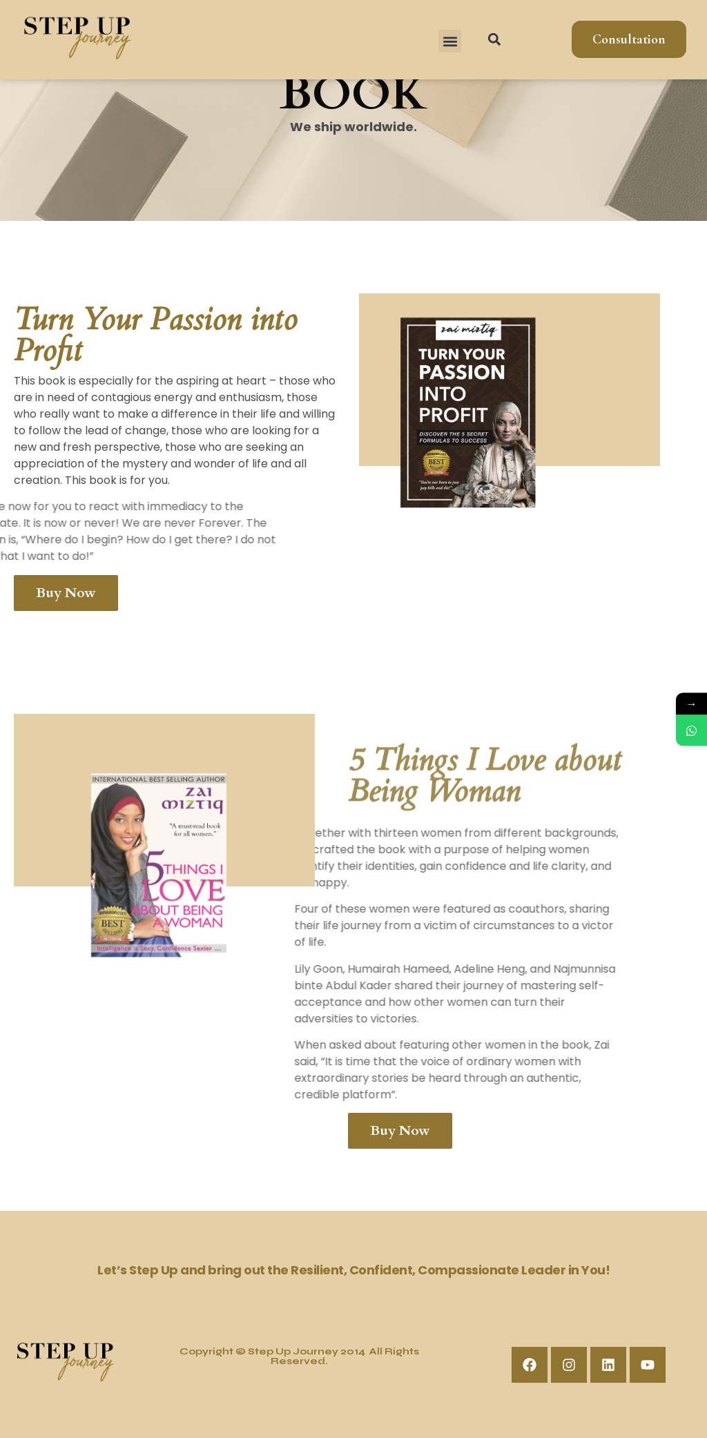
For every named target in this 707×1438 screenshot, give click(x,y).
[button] (449, 41)
